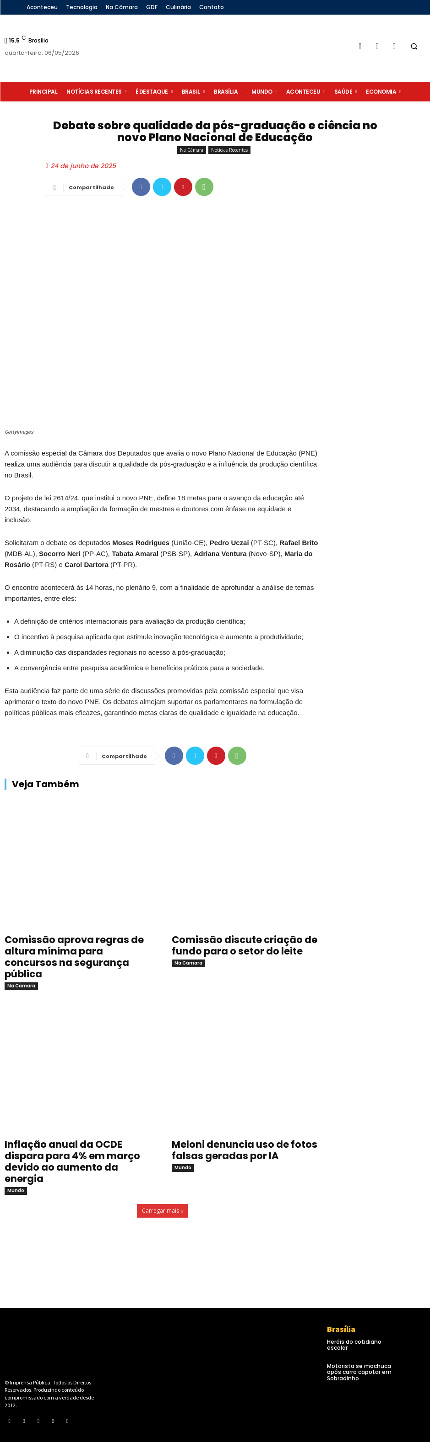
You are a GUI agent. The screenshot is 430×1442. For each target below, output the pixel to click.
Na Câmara (191, 150)
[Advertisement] (379, 371)
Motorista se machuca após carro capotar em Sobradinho (359, 1372)
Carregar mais (162, 1210)
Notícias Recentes (229, 150)
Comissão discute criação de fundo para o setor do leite (244, 945)
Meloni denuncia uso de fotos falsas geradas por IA (244, 1150)
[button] (414, 46)
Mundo (15, 1190)
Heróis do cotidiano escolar (354, 1345)
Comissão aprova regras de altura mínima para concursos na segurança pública (74, 957)
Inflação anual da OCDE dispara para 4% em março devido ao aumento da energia (72, 1161)
